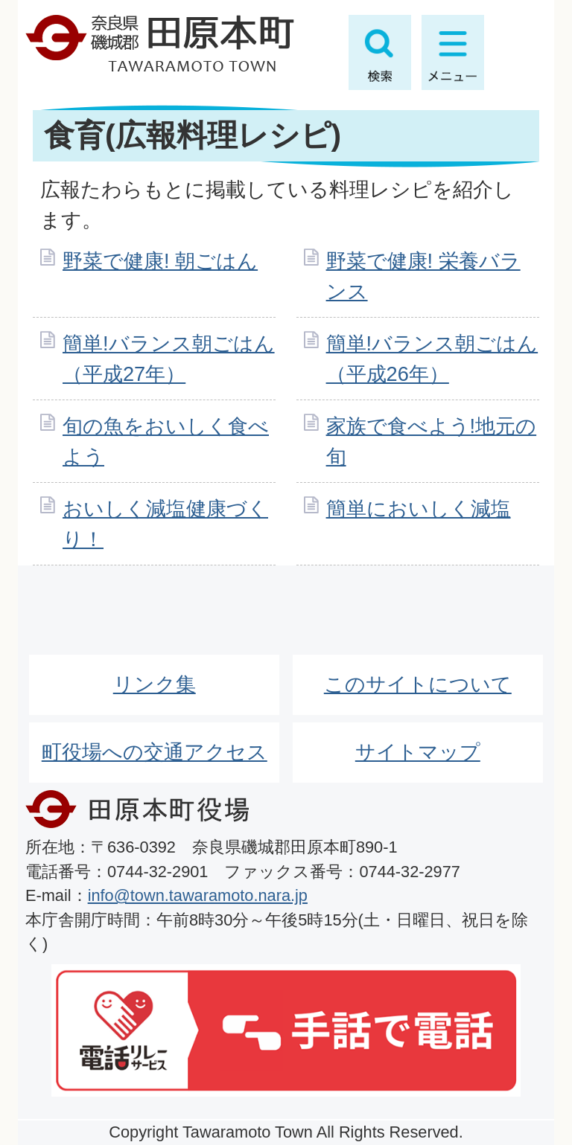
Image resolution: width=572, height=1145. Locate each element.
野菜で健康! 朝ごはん (160, 260)
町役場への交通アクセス (154, 751)
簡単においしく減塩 (418, 508)
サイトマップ (417, 751)
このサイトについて (418, 684)
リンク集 (154, 684)
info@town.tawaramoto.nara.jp (198, 895)
